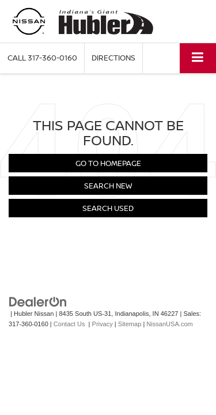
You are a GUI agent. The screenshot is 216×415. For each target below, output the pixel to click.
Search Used (108, 208)
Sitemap (130, 323)
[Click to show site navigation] (198, 58)
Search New (108, 185)
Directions (113, 57)
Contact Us (69, 323)
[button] (42, 58)
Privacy (102, 323)
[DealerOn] (38, 301)
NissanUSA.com (169, 323)
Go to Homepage (108, 163)
